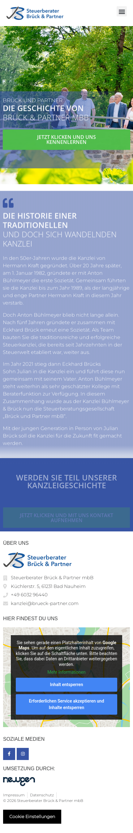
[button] (122, 11)
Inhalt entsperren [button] (66, 684)
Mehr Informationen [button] (66, 672)
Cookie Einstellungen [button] (32, 816)
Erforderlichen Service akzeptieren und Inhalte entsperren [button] (66, 704)
